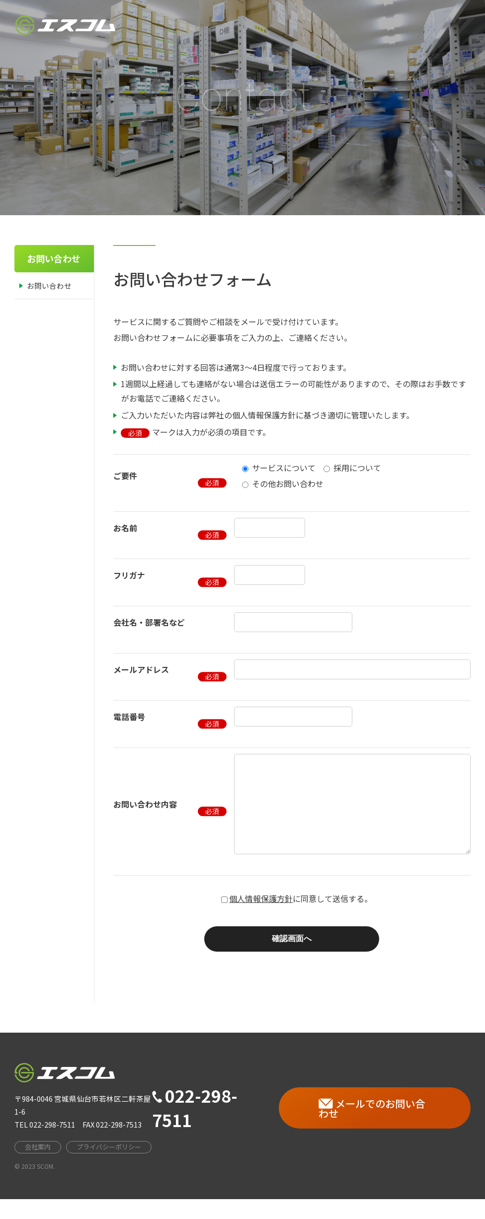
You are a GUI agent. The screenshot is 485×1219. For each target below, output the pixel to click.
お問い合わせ (49, 285)
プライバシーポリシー (109, 1166)
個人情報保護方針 (261, 918)
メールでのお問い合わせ (372, 1128)
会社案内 (273, 19)
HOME (226, 22)
